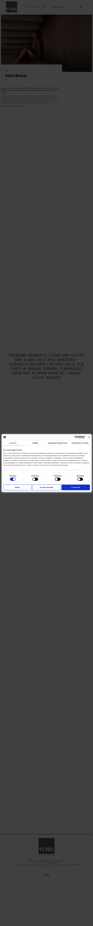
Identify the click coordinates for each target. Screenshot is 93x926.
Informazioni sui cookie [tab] (80, 443)
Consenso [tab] (12, 443)
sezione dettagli (75, 470)
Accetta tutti (75, 487)
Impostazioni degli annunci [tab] (57, 443)
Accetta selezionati (46, 487)
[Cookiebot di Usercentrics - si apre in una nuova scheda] (76, 437)
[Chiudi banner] (89, 437)
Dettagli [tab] (35, 443)
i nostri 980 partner (14, 453)
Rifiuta (17, 487)
